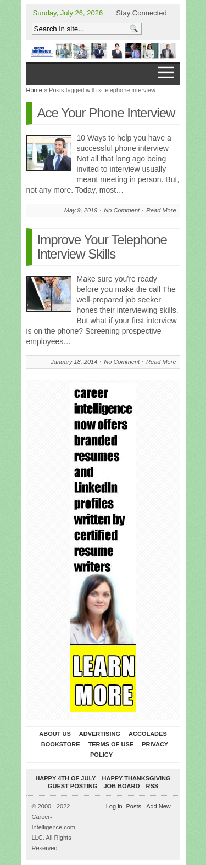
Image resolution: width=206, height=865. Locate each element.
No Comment (122, 210)
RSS (152, 786)
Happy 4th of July (65, 778)
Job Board (121, 786)
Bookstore (60, 744)
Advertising (99, 734)
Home (34, 90)
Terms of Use (111, 744)
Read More (161, 210)
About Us (54, 734)
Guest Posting (72, 786)
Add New (158, 806)
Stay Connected (141, 13)
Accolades (148, 734)
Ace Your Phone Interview (106, 112)
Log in (114, 806)
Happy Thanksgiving (136, 778)
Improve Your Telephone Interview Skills (102, 246)
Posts (133, 806)
